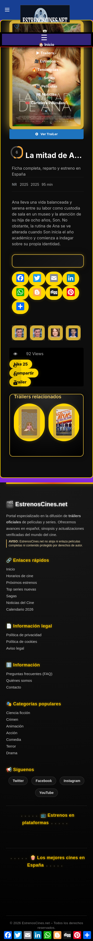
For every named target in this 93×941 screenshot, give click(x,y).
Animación (14, 726)
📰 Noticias (46, 94)
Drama (11, 753)
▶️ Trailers (46, 53)
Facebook (44, 781)
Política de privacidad (24, 635)
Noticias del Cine (20, 602)
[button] (73, 426)
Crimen (12, 719)
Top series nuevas (21, 589)
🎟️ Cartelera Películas (46, 102)
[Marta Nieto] (19, 332)
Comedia (13, 739)
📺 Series (46, 78)
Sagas (11, 596)
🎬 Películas (46, 86)
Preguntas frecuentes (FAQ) (29, 674)
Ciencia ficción (18, 713)
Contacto (13, 687)
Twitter (18, 781)
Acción (11, 733)
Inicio (10, 569)
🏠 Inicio (46, 44)
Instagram (72, 781)
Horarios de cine (19, 576)
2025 (24, 184)
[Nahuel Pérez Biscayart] (73, 332)
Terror (11, 746)
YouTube (46, 793)
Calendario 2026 (19, 609)
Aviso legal (15, 648)
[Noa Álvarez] (55, 332)
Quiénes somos (19, 680)
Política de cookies (21, 641)
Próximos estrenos (21, 582)
